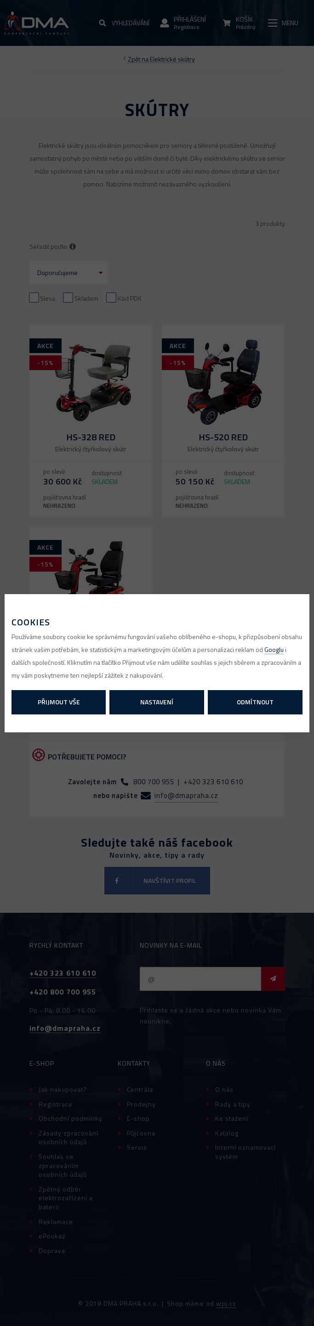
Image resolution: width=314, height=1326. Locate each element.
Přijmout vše (59, 702)
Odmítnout (255, 702)
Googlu (274, 649)
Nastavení (156, 702)
